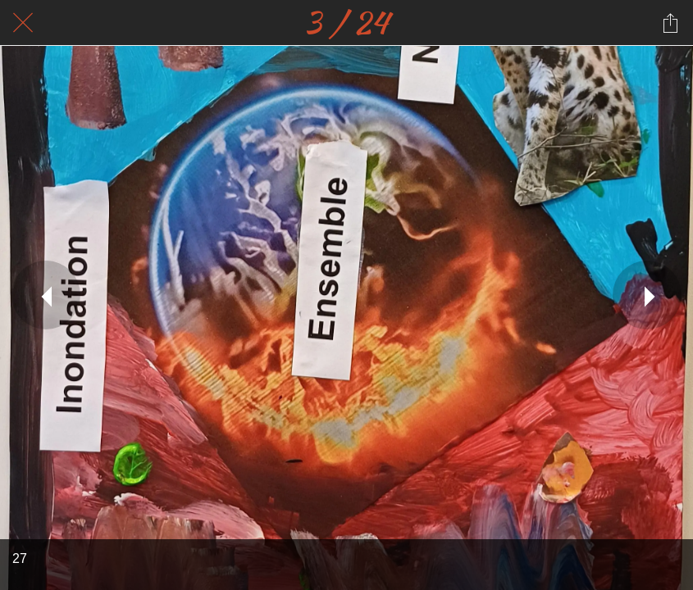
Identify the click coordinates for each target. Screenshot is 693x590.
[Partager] (670, 23)
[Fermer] (23, 23)
